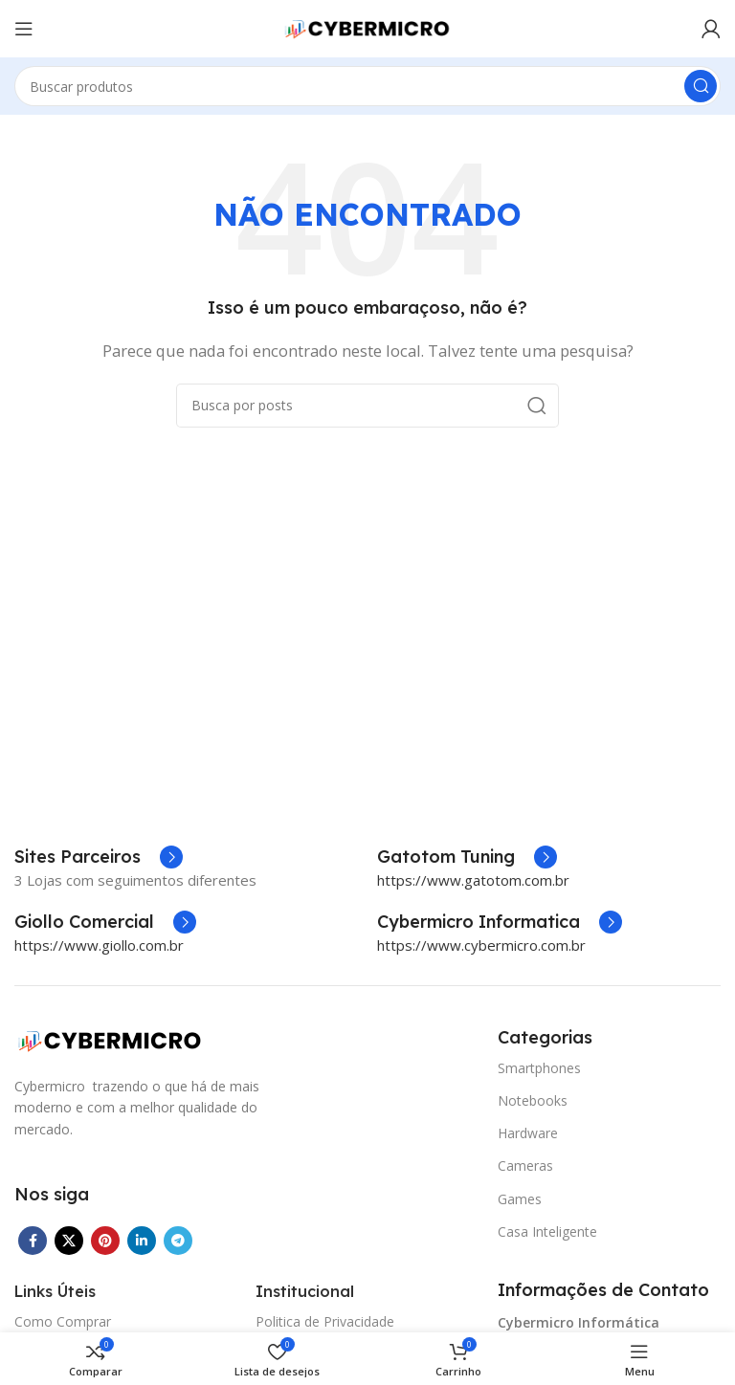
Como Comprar (62, 1321)
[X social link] (69, 1240)
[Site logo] (367, 26)
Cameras (525, 1165)
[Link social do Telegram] (178, 1240)
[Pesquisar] (367, 86)
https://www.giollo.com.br (99, 945)
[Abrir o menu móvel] (24, 29)
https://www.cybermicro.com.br (481, 945)
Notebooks (533, 1100)
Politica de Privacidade (325, 1321)
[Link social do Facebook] (32, 1240)
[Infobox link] (467, 857)
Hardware (528, 1133)
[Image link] (110, 1038)
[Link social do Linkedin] (141, 1240)
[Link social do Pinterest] (105, 1240)
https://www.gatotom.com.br (473, 880)
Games (520, 1199)
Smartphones (539, 1068)
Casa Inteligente (547, 1231)
